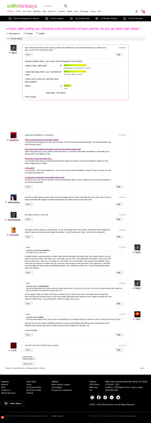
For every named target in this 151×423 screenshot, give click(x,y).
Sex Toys (27, 11)
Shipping (4, 382)
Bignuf (14, 53)
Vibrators (37, 11)
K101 (138, 319)
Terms (28, 385)
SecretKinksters (14, 220)
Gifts (18, 11)
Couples (61, 11)
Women (52, 11)
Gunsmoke (14, 235)
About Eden (31, 382)
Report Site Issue (8, 393)
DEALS (10, 11)
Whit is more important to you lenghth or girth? (42, 140)
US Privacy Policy (33, 387)
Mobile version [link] (57, 416)
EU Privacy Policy (33, 390)
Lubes (93, 11)
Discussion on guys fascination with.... (39, 159)
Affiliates (55, 382)
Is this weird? (30, 168)
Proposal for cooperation (62, 390)
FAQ (3, 387)
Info (99, 11)
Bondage (84, 11)
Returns (4, 385)
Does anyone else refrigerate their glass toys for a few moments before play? (53, 149)
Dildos (69, 11)
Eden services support (61, 385)
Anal (76, 11)
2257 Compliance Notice (127, 416)
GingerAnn (14, 140)
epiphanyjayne (14, 202)
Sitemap (29, 393)
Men (44, 11)
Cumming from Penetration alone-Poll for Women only (44, 177)
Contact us (5, 390)
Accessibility (57, 387)
